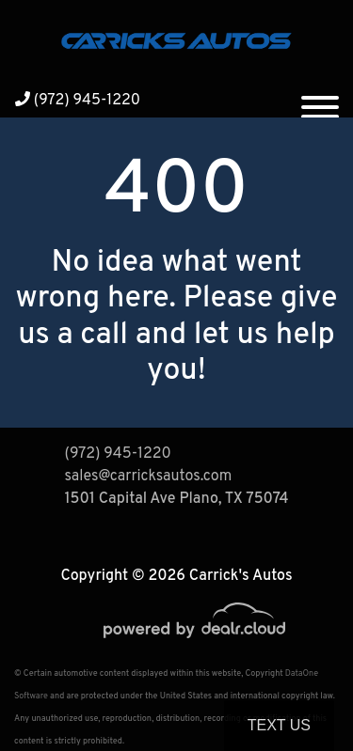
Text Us (279, 725)
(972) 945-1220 (77, 100)
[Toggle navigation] (320, 99)
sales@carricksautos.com (149, 476)
